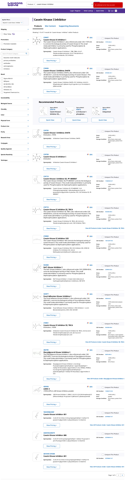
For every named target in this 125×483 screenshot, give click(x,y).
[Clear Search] (92, 4)
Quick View (50, 120)
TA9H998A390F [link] (48, 412)
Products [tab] (38, 26)
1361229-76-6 (109, 241)
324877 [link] (46, 294)
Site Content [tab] (50, 26)
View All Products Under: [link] (104, 228)
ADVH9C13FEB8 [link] (49, 454)
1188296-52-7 (109, 181)
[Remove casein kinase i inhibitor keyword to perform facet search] (21, 22)
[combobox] (63, 4)
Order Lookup (88, 11)
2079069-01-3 (109, 437)
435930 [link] (46, 386)
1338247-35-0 (109, 391)
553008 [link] (46, 265)
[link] (67, 44)
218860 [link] (46, 236)
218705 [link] (46, 130)
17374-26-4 (108, 42)
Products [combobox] (30, 4)
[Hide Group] (28, 29)
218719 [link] (46, 176)
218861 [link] (46, 323)
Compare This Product (110, 38)
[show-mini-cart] (112, 10)
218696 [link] (46, 68)
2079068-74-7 (109, 416)
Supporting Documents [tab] (69, 26)
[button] (75, 11)
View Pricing (51, 61)
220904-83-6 (108, 269)
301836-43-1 (108, 73)
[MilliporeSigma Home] (15, 4)
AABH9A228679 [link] (49, 433)
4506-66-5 (108, 298)
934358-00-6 (108, 212)
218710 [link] (46, 207)
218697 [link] (46, 37)
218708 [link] (46, 154)
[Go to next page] (122, 475)
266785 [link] (46, 350)
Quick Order (100, 11)
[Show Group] (28, 97)
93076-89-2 (108, 354)
